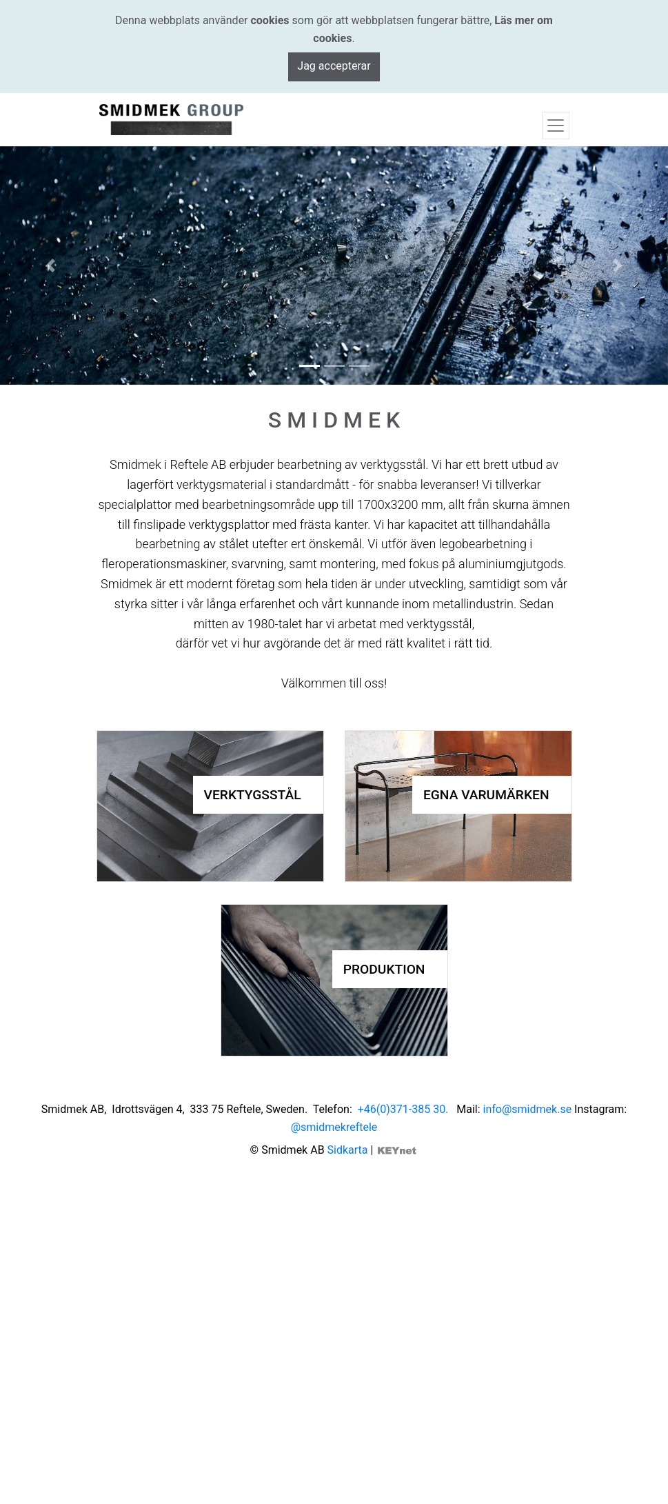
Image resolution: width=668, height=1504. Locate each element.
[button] (50, 265)
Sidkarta (347, 1149)
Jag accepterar (333, 65)
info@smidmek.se (527, 1109)
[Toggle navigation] (555, 125)
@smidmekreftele (334, 1127)
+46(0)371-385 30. (406, 1109)
